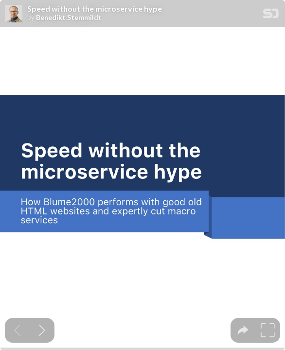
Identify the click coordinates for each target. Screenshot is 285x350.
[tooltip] (243, 330)
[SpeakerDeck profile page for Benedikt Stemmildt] (13, 14)
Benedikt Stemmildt (69, 17)
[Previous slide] (17, 330)
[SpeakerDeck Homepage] (271, 15)
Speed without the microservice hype (94, 9)
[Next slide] (42, 330)
